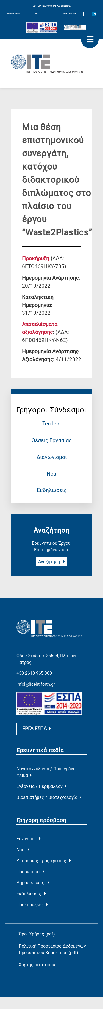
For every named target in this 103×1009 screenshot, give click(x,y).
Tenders (51, 423)
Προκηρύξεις (32, 904)
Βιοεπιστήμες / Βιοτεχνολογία (48, 797)
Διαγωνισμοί (52, 457)
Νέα (51, 474)
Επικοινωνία (69, 13)
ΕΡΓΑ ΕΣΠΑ (36, 729)
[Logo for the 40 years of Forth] (75, 27)
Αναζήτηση (51, 561)
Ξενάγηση (28, 839)
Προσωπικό (30, 872)
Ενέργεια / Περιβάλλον (41, 786)
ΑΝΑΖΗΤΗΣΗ (13, 13)
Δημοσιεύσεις (32, 883)
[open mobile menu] (90, 39)
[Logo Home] (51, 63)
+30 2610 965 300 (34, 672)
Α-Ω (36, 13)
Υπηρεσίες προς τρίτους (43, 861)
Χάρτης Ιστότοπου (37, 965)
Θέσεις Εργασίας (52, 440)
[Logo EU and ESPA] (41, 27)
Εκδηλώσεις (51, 490)
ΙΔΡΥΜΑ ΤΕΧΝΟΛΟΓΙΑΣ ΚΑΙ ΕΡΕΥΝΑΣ (52, 6)
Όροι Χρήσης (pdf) (37, 934)
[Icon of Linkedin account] (94, 13)
